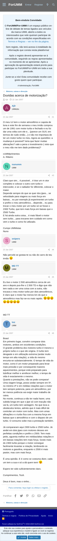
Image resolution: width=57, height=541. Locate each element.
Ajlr (6, 99)
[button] (4, 4)
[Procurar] (53, 4)
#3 (53, 175)
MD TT (15, 266)
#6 (53, 333)
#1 (53, 117)
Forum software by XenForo (23, 524)
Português (8, 511)
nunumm (16, 164)
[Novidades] (47, 4)
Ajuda (43, 516)
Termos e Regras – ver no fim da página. (28, 41)
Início (50, 516)
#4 (53, 250)
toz (13, 322)
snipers (16, 238)
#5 (53, 277)
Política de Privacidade (29, 516)
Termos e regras (9, 516)
